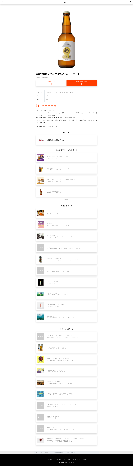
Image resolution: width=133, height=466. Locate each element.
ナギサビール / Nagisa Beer (42, 77)
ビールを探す (48, 459)
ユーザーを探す (77, 459)
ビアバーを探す (68, 459)
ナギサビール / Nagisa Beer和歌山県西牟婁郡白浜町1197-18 (55, 139)
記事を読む (85, 459)
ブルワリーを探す (58, 459)
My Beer (66, 2)
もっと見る (66, 199)
